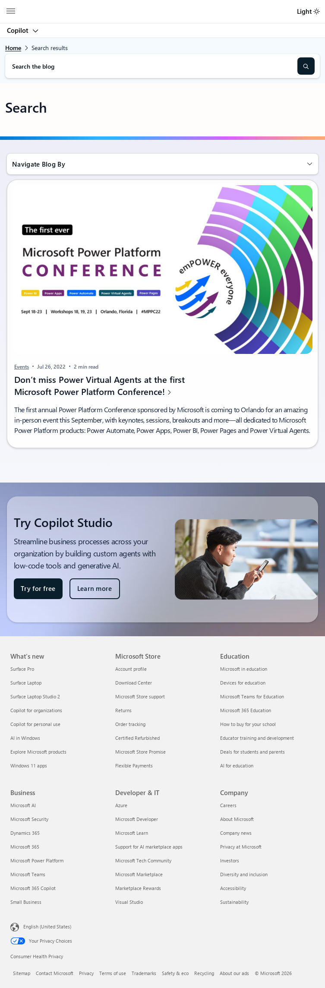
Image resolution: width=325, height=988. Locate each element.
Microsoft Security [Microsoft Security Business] (29, 819)
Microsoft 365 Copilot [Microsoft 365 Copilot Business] (33, 888)
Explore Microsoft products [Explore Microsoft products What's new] (38, 751)
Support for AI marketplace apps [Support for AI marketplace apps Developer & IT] (149, 846)
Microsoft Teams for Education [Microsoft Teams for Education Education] (252, 696)
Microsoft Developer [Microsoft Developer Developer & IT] (136, 819)
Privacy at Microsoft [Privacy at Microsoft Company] (241, 846)
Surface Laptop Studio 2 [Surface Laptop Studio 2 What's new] (35, 696)
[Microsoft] (162, 6)
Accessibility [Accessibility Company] (233, 888)
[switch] (316, 11)
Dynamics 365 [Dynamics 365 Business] (25, 833)
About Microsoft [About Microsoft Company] (237, 819)
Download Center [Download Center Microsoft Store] (133, 682)
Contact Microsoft (54, 973)
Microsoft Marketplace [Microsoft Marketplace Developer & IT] (139, 874)
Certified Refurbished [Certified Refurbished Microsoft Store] (137, 738)
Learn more (94, 588)
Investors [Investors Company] (229, 860)
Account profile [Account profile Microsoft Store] (131, 669)
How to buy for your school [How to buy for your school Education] (248, 724)
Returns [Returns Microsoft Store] (123, 710)
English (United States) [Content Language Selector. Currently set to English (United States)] (47, 926)
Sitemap (21, 973)
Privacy (86, 973)
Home (13, 48)
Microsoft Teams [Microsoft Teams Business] (27, 874)
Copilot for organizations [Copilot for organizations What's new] (36, 710)
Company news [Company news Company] (236, 833)
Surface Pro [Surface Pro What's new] (22, 669)
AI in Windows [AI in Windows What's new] (25, 738)
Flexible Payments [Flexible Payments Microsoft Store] (134, 765)
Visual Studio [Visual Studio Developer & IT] (129, 902)
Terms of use (112, 973)
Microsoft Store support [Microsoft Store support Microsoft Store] (140, 696)
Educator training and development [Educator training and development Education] (257, 738)
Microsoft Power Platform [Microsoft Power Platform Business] (36, 860)
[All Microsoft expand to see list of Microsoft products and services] (10, 11)
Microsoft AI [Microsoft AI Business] (23, 805)
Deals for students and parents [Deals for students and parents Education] (252, 751)
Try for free (38, 588)
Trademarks (144, 973)
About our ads (234, 973)
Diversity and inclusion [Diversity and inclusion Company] (244, 874)
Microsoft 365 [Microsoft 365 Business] (24, 846)
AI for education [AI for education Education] (236, 765)
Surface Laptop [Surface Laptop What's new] (25, 682)
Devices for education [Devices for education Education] (242, 682)
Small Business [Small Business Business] (25, 902)
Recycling (204, 973)
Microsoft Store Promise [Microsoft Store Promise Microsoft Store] (140, 751)
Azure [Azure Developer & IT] (121, 805)
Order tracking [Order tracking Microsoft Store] (130, 724)
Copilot (18, 30)
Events (21, 366)
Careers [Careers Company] (228, 805)
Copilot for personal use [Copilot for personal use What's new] (35, 724)
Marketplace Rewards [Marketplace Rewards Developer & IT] (138, 888)
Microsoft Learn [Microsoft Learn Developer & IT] (131, 833)
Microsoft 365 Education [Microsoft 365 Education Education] (245, 710)
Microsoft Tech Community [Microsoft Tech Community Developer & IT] (143, 860)
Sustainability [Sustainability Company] (234, 902)
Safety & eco (175, 973)
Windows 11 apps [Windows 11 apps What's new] (28, 765)
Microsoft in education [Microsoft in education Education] (243, 669)
